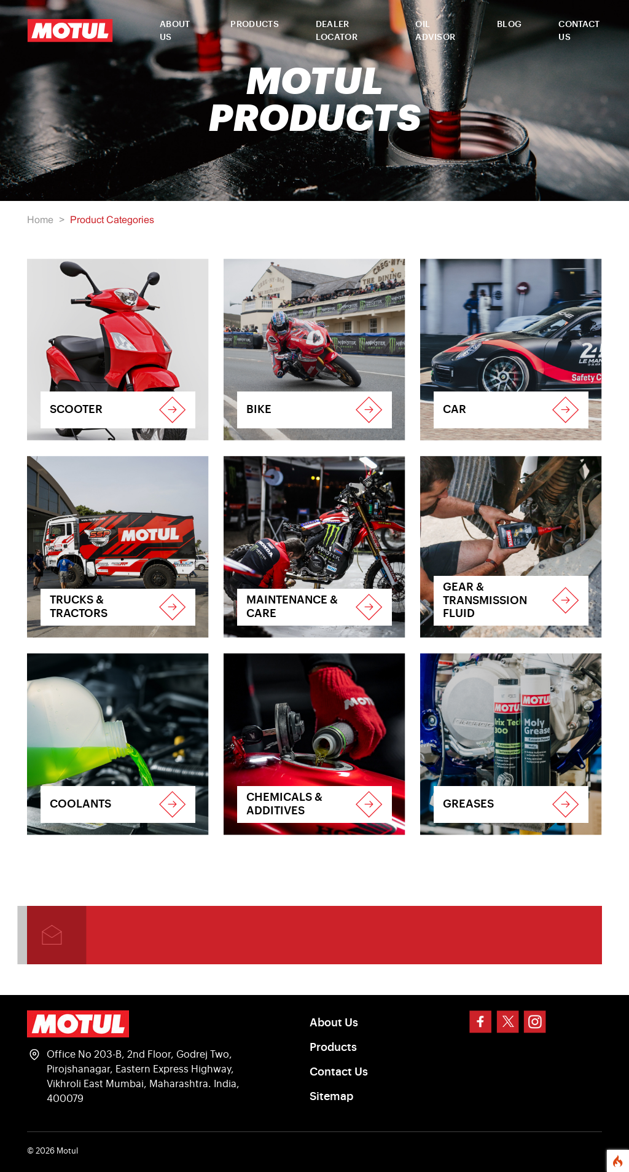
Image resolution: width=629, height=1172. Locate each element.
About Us (334, 1022)
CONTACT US (579, 31)
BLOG (509, 24)
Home (40, 220)
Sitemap (331, 1096)
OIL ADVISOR (435, 31)
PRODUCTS (254, 24)
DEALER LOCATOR (336, 31)
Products (333, 1047)
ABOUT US (175, 31)
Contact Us (339, 1071)
